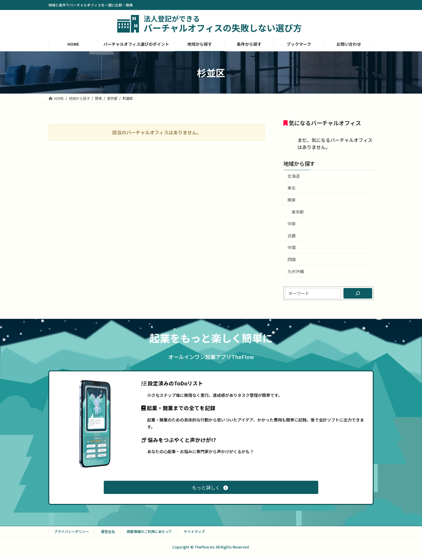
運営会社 (108, 531)
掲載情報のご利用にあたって (149, 531)
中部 (291, 223)
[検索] (357, 293)
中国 (291, 247)
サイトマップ (194, 531)
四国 (291, 259)
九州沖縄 (295, 271)
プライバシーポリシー (71, 531)
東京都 (298, 212)
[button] (211, 487)
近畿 (291, 235)
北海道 (293, 176)
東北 (291, 188)
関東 (291, 200)
